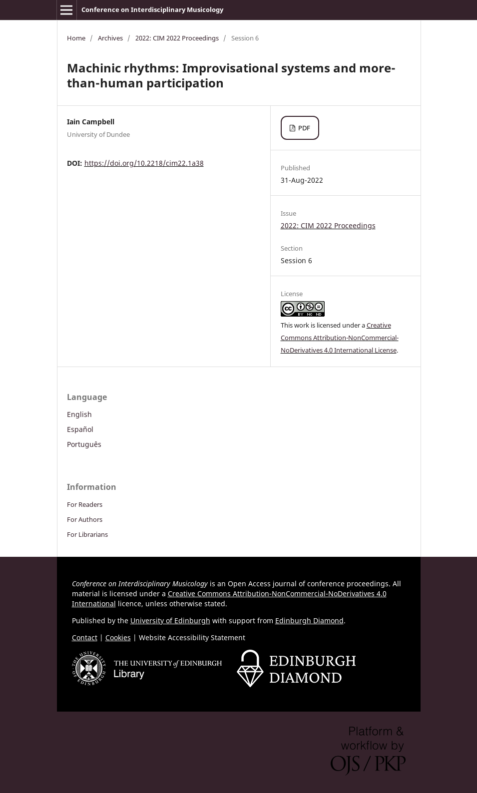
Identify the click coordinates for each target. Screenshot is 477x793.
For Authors (84, 519)
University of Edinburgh (170, 620)
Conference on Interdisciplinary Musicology (152, 9)
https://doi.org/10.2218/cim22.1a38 (144, 163)
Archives (110, 37)
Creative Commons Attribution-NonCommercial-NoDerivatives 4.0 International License (340, 338)
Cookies (118, 637)
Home (76, 37)
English (79, 414)
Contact (84, 637)
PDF (303, 127)
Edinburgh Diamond (309, 620)
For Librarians (87, 534)
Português (84, 444)
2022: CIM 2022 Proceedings (177, 37)
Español (80, 429)
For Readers (84, 504)
